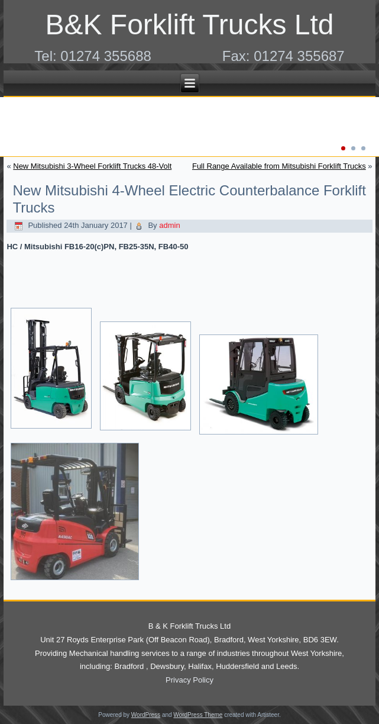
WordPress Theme (197, 715)
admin (169, 225)
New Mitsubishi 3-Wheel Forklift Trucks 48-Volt (92, 166)
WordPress (145, 715)
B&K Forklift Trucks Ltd (189, 24)
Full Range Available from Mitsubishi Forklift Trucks (279, 166)
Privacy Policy (189, 679)
